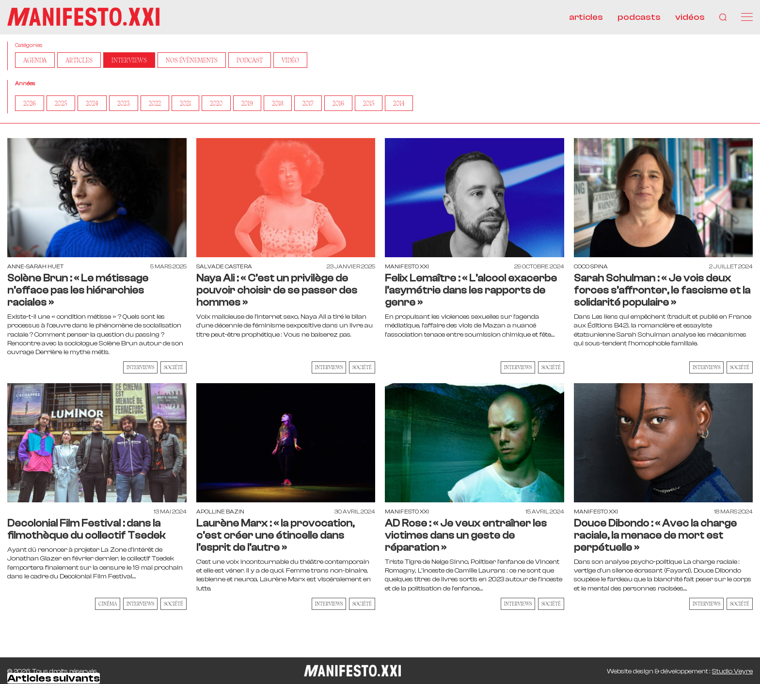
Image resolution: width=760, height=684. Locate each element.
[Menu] (747, 17)
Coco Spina (591, 266)
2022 (155, 103)
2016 (338, 103)
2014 (399, 103)
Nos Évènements (192, 60)
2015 (368, 103)
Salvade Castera (224, 266)
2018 (278, 103)
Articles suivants (53, 678)
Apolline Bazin (220, 511)
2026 (29, 103)
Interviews (129, 60)
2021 (185, 103)
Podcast (250, 60)
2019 (247, 103)
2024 (92, 103)
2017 (308, 103)
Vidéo (290, 60)
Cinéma (107, 603)
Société (173, 367)
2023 (123, 103)
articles (586, 17)
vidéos (690, 17)
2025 (61, 103)
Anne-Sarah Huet (35, 266)
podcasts (639, 17)
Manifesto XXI (407, 266)
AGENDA (35, 60)
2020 (216, 103)
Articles (79, 60)
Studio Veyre (732, 671)
